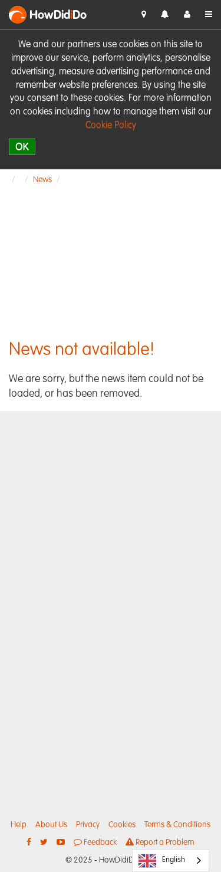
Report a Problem (160, 842)
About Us (51, 825)
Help (19, 825)
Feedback (95, 842)
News (42, 180)
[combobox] (170, 860)
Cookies (122, 825)
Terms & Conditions (177, 825)
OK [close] (22, 147)
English (161, 861)
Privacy (88, 825)
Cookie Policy (110, 125)
